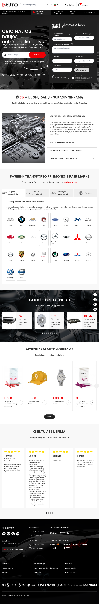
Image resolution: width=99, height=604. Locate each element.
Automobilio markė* (58, 34)
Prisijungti (70, 4)
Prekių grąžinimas (8, 568)
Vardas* (57, 57)
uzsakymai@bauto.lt (40, 548)
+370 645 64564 (59, 12)
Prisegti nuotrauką (82, 66)
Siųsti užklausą (60, 77)
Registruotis (70, 5)
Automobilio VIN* (82, 34)
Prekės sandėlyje (39, 564)
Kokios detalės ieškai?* (62, 44)
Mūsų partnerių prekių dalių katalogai (46, 568)
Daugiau (49, 417)
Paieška (37, 55)
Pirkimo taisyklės (70, 568)
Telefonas (57, 66)
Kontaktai (68, 564)
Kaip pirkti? (5, 564)
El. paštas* (80, 57)
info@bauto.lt (90, 12)
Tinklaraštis (37, 573)
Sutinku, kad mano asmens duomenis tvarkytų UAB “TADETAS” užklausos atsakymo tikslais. (83, 78)
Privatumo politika (80, 80)
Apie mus (5, 573)
